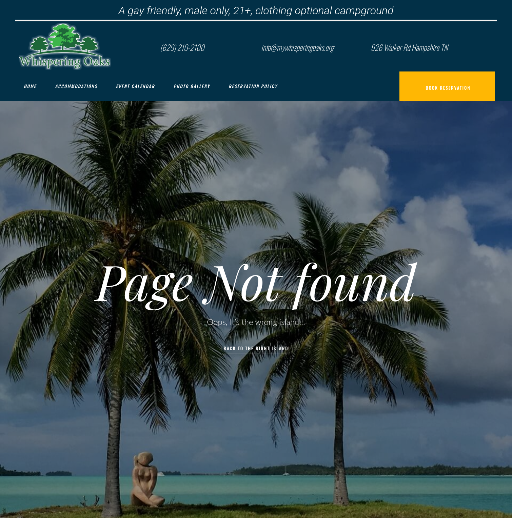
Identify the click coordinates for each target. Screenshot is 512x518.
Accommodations (76, 86)
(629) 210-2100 (182, 47)
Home (30, 86)
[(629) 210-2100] (145, 46)
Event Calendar (135, 86)
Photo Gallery (192, 86)
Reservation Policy (253, 86)
